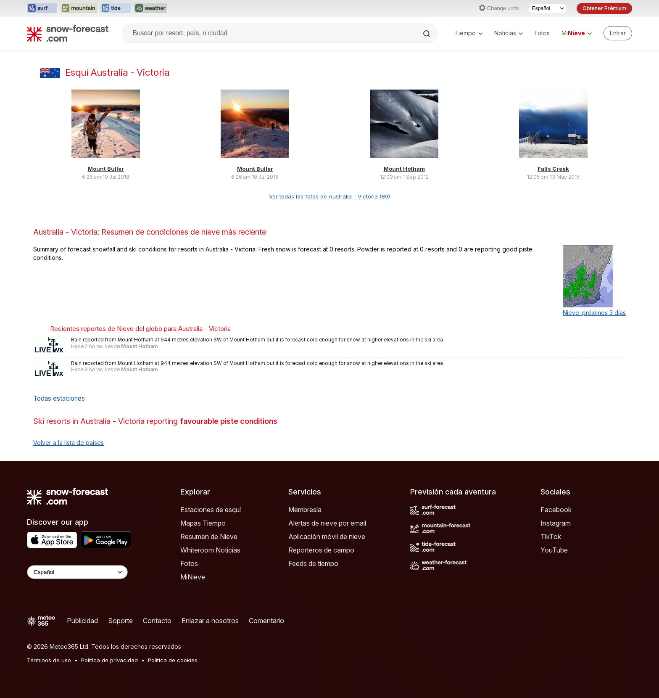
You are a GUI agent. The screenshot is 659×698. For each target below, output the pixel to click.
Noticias (508, 33)
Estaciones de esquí (210, 509)
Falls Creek (553, 168)
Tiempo (468, 33)
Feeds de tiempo (313, 563)
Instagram (555, 523)
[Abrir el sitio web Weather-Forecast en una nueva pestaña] (150, 8)
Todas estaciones (59, 398)
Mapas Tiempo (203, 523)
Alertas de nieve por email (327, 523)
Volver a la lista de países (68, 442)
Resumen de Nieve (208, 536)
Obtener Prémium (604, 8)
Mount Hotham (404, 168)
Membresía (305, 509)
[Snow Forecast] (67, 33)
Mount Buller (106, 168)
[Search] (427, 33)
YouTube (554, 550)
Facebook (556, 509)
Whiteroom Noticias (210, 550)
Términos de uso (49, 660)
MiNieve (192, 577)
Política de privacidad (109, 660)
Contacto (157, 620)
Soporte (120, 620)
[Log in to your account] (618, 33)
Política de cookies (173, 660)
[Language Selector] (77, 572)
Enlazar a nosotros (210, 620)
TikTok (550, 536)
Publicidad (82, 620)
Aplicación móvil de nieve (326, 536)
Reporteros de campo (321, 550)
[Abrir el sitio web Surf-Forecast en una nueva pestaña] (42, 8)
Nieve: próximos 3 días (594, 312)
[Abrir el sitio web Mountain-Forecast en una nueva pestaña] (79, 8)
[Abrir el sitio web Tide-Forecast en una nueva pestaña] (115, 8)
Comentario (266, 620)
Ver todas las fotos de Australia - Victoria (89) (329, 196)
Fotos (542, 33)
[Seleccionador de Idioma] (548, 8)
